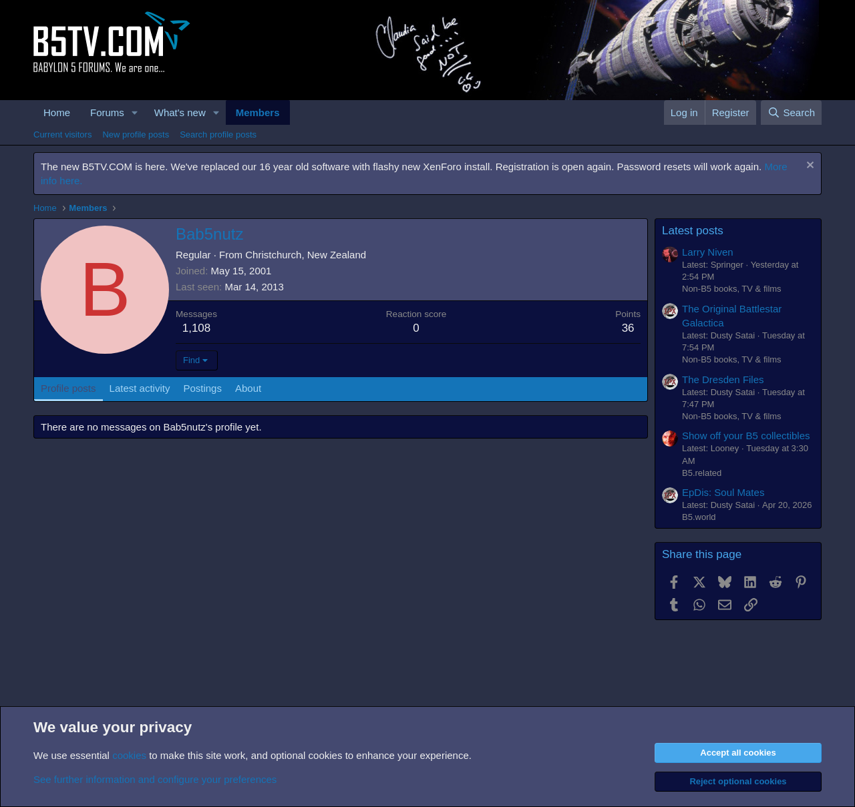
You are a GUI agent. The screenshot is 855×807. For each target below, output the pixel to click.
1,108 (196, 328)
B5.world (699, 517)
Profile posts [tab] (68, 388)
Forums (107, 112)
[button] (135, 112)
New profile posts (135, 134)
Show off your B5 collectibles (746, 435)
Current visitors (62, 134)
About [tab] (248, 388)
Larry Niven (707, 252)
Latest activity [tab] (140, 388)
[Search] (791, 112)
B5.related (701, 473)
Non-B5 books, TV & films (732, 289)
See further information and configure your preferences (155, 779)
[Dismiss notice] (808, 167)
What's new (180, 112)
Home (56, 112)
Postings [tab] (202, 388)
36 (628, 328)
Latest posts (692, 230)
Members (258, 112)
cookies (129, 755)
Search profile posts (218, 134)
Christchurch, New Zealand (305, 254)
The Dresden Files (723, 379)
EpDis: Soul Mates (723, 492)
